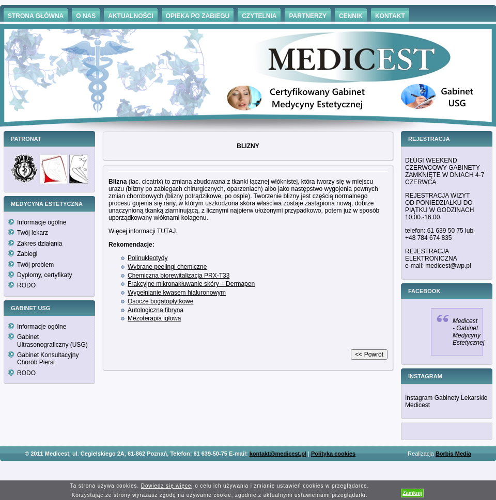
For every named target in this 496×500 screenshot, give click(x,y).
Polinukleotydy (147, 258)
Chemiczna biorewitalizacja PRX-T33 (178, 275)
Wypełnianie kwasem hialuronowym (177, 292)
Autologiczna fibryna (155, 310)
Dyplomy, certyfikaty (44, 275)
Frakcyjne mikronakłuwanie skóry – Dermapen (191, 283)
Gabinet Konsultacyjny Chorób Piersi (48, 358)
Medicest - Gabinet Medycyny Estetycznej (468, 331)
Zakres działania (39, 243)
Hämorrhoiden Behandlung (262, 469)
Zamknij (412, 493)
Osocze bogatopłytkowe (160, 301)
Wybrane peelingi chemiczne (167, 266)
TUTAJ (166, 231)
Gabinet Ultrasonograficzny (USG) (52, 340)
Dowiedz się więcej (167, 486)
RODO (26, 285)
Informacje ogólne (41, 222)
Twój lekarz (32, 232)
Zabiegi (27, 253)
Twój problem (35, 264)
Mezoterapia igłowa (154, 318)
